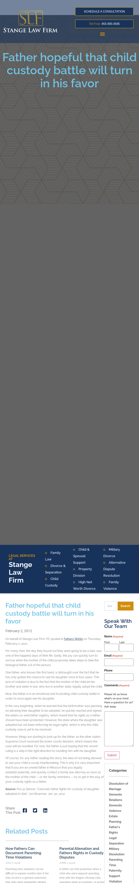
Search (125, 606)
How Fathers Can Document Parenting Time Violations (23, 852)
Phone (108, 670)
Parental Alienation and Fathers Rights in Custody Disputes (81, 852)
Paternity (115, 870)
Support (114, 875)
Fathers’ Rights (73, 639)
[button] (102, 34)
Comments (116, 685)
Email (113, 655)
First (107, 642)
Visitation (115, 881)
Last (122, 642)
